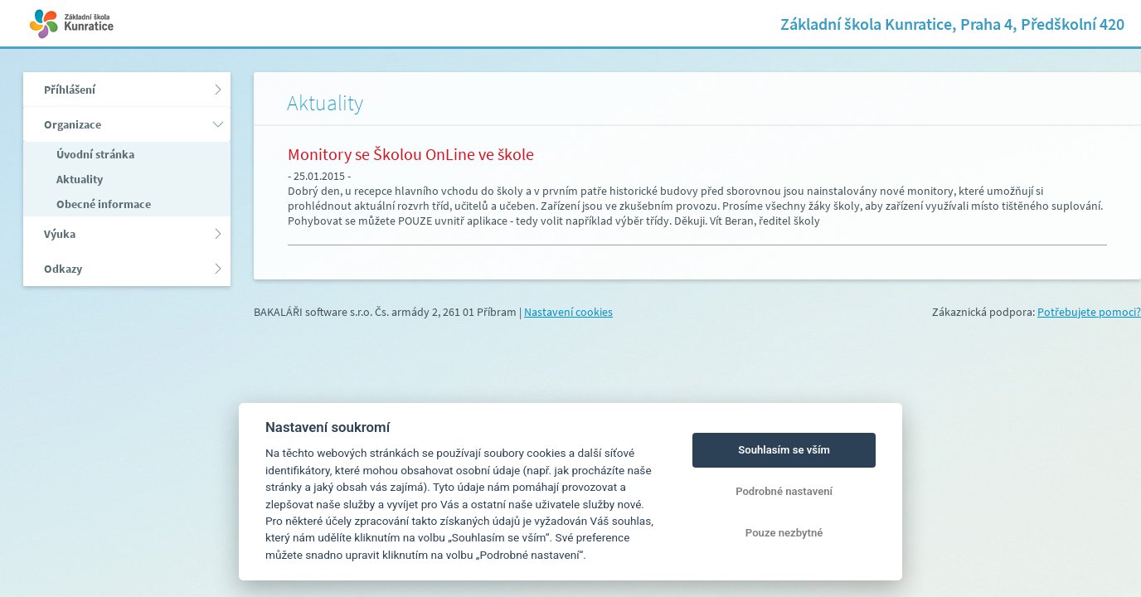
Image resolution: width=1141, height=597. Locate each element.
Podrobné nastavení (784, 491)
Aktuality (78, 179)
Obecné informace (102, 204)
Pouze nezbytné (784, 533)
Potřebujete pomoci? (1089, 311)
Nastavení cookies (568, 311)
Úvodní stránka (94, 154)
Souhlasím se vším (784, 450)
